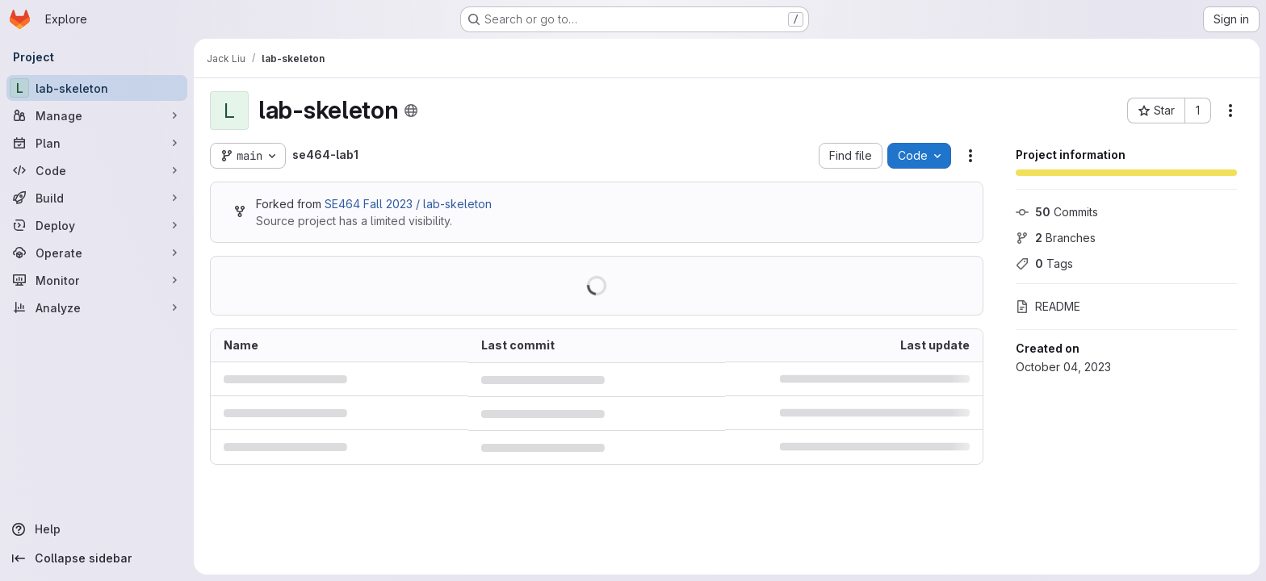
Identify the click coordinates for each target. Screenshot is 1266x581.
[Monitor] (96, 280)
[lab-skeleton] (96, 88)
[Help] (96, 529)
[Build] (96, 198)
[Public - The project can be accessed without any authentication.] (411, 110)
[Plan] (96, 143)
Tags (1044, 263)
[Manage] (96, 115)
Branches (1056, 238)
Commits (1057, 212)
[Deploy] (96, 225)
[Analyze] (96, 307)
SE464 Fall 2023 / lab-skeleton (408, 204)
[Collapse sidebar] (96, 558)
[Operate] (96, 252)
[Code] (96, 170)
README (1048, 306)
